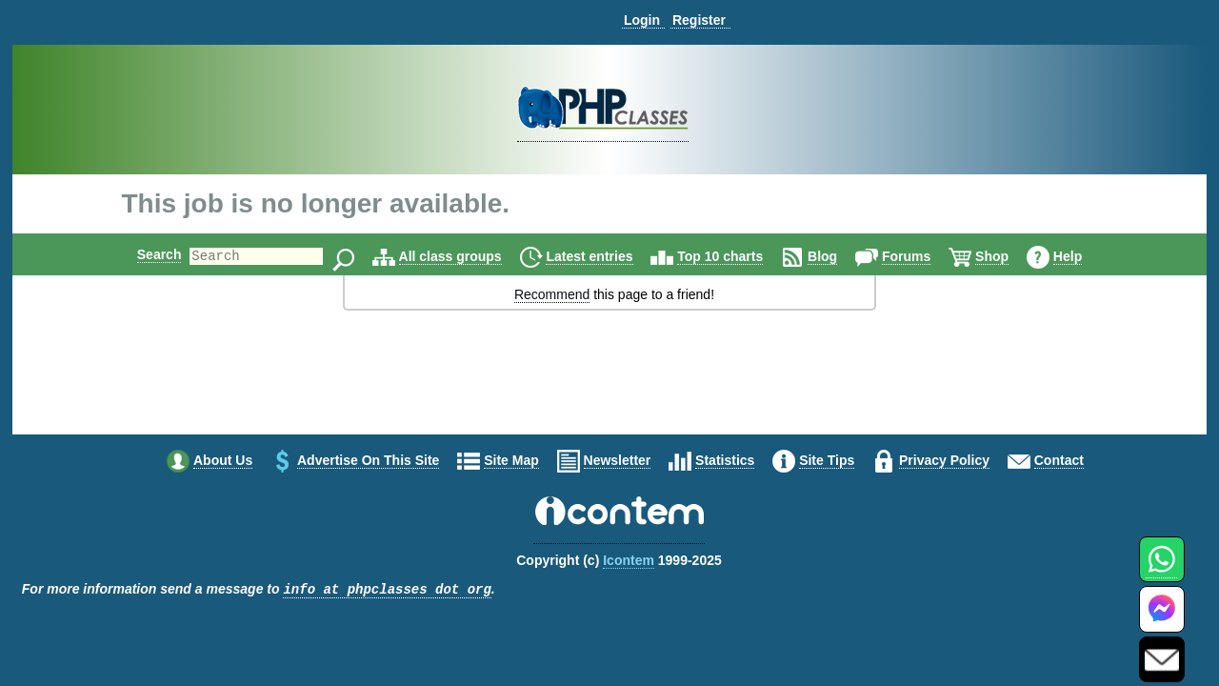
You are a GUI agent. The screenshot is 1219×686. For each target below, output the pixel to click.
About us (222, 460)
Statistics (724, 460)
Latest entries (605, 256)
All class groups (466, 256)
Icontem (628, 560)
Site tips (826, 460)
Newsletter (617, 460)
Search (143, 254)
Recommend (552, 294)
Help (1083, 256)
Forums (922, 256)
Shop (1008, 256)
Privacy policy (944, 460)
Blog (838, 256)
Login (642, 20)
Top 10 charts (736, 256)
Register (699, 20)
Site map (511, 460)
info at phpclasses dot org (386, 590)
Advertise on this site (368, 460)
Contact (1059, 460)
